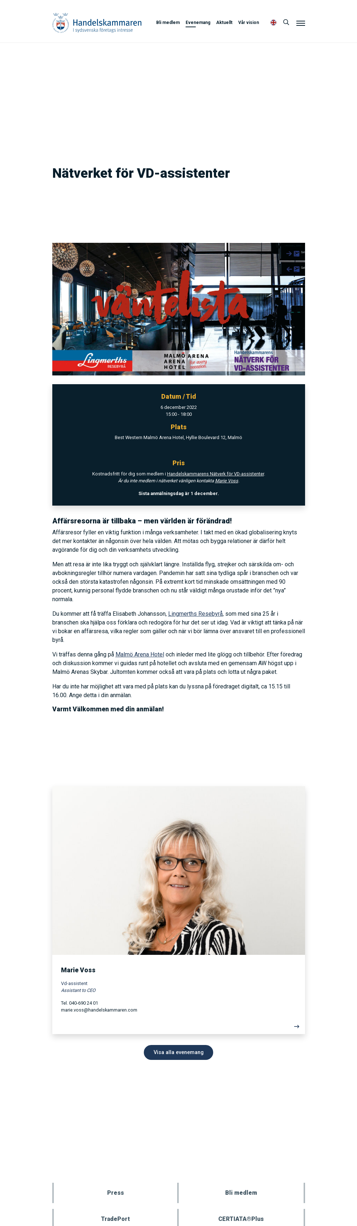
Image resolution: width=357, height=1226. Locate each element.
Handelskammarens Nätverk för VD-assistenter (215, 474)
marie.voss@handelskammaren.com (99, 1010)
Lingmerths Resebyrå (195, 613)
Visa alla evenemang (179, 1052)
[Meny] (300, 22)
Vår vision (248, 22)
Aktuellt (224, 22)
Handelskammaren (97, 23)
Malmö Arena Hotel (139, 654)
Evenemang (198, 22)
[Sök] (286, 22)
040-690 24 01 (83, 1003)
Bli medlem (168, 22)
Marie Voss (226, 480)
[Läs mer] (178, 1028)
